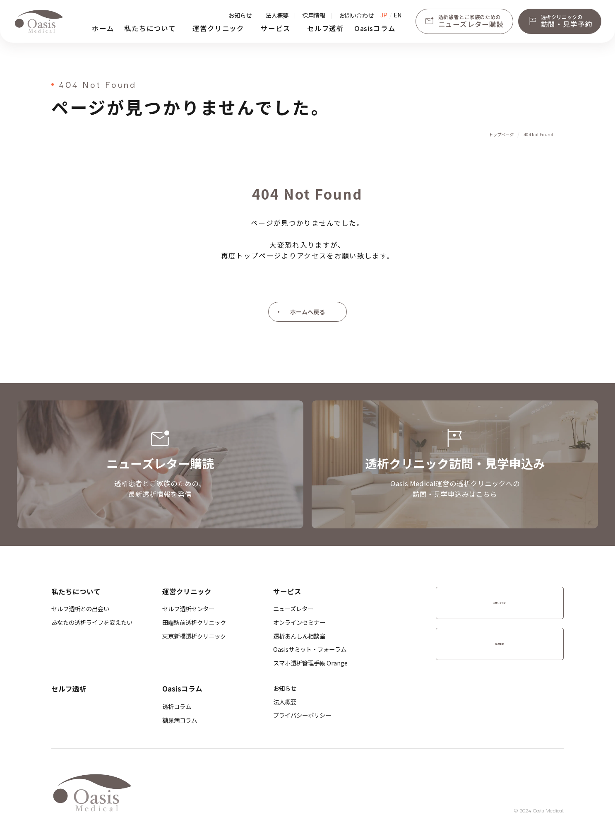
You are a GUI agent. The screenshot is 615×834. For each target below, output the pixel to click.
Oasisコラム (375, 28)
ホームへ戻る (307, 311)
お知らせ (240, 15)
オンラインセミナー (299, 622)
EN (398, 15)
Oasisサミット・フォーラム (309, 649)
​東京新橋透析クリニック (194, 636)
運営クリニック (218, 28)
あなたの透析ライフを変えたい (91, 622)
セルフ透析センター (188, 608)
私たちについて (150, 28)
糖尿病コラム (179, 720)
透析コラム (176, 706)
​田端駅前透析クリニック (194, 622)
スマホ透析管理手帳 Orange (310, 662)
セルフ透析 (325, 28)
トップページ (501, 134)
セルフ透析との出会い (80, 608)
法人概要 (276, 15)
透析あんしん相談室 (299, 636)
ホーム (103, 28)
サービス (275, 28)
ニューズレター (293, 608)
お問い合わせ (356, 15)
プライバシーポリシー (302, 715)
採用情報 (313, 15)
